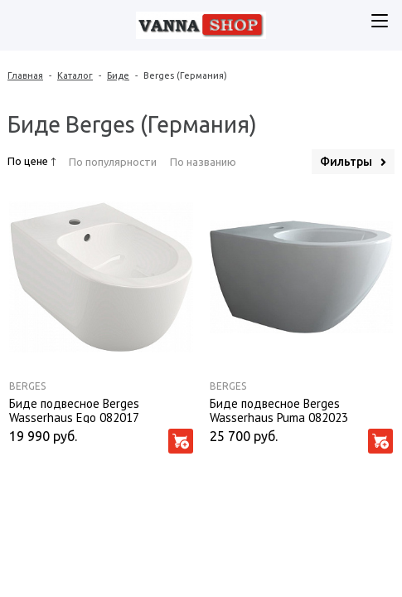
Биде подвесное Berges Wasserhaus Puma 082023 (279, 409)
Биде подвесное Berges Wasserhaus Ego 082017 (74, 409)
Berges (27, 386)
